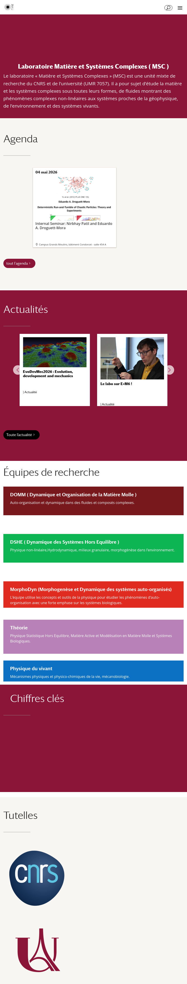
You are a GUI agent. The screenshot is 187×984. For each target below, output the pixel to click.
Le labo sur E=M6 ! (116, 384)
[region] (93, 369)
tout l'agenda (17, 263)
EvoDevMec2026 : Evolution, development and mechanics (48, 374)
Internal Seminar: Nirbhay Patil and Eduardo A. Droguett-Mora (74, 203)
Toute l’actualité (19, 435)
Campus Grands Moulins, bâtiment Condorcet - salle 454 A (72, 244)
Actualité (30, 392)
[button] (18, 370)
